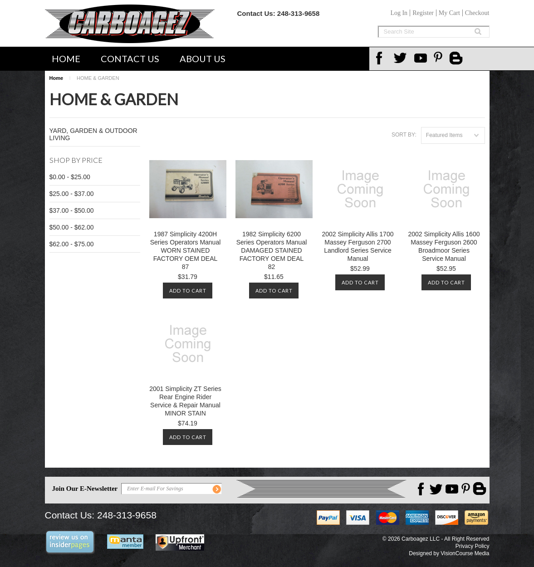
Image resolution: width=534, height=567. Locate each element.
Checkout (477, 13)
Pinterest (441, 58)
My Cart (449, 13)
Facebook (381, 58)
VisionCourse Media (465, 553)
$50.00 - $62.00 (71, 227)
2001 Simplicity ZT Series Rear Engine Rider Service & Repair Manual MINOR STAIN (185, 401)
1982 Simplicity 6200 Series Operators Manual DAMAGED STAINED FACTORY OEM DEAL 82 (271, 250)
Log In (398, 13)
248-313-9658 (298, 13)
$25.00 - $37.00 (71, 193)
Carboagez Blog (457, 59)
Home (66, 58)
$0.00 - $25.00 (69, 177)
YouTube (421, 58)
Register (423, 13)
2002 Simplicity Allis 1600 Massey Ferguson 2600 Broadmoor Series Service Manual (444, 246)
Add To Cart (187, 290)
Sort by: (404, 135)
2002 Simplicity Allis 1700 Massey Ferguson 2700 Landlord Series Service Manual (358, 246)
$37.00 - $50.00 (71, 210)
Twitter (401, 58)
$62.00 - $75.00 (71, 244)
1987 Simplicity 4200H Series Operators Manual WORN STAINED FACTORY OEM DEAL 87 (185, 250)
